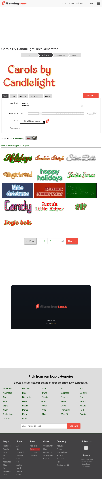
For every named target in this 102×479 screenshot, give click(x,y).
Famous (64, 397)
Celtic (18, 475)
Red (82, 410)
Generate (73, 426)
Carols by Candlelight (52, 105)
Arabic (19, 465)
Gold (43, 401)
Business (65, 393)
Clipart (46, 459)
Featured (7, 389)
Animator (33, 455)
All (62, 389)
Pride (43, 410)
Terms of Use (62, 452)
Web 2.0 (64, 414)
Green (63, 401)
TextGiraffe (86, 466)
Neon (5, 410)
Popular (25, 389)
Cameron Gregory (16, 138)
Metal (44, 406)
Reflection (7, 414)
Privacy (60, 455)
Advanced (14, 128)
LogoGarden (86, 464)
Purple (25, 410)
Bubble (19, 471)
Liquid (25, 406)
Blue (24, 393)
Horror (83, 401)
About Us (60, 446)
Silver (44, 414)
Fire (82, 397)
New (43, 389)
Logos (63, 3)
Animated (7, 393)
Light (5, 406)
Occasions (47, 452)
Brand (44, 393)
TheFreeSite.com (86, 459)
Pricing (79, 3)
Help (45, 449)
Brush (18, 468)
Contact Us (63, 465)
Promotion (65, 410)
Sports (83, 414)
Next (90, 95)
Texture (6, 418)
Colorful (83, 393)
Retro (24, 414)
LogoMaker (34, 452)
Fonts (71, 3)
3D (81, 389)
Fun (5, 401)
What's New (48, 455)
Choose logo (30, 55)
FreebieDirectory (86, 462)
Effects (44, 397)
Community (48, 446)
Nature (83, 406)
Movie (63, 406)
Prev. (30, 241)
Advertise (60, 459)
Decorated (27, 397)
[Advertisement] (51, 26)
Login (90, 3)
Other (24, 418)
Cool (5, 397)
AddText (33, 446)
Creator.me (34, 449)
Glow (24, 401)
